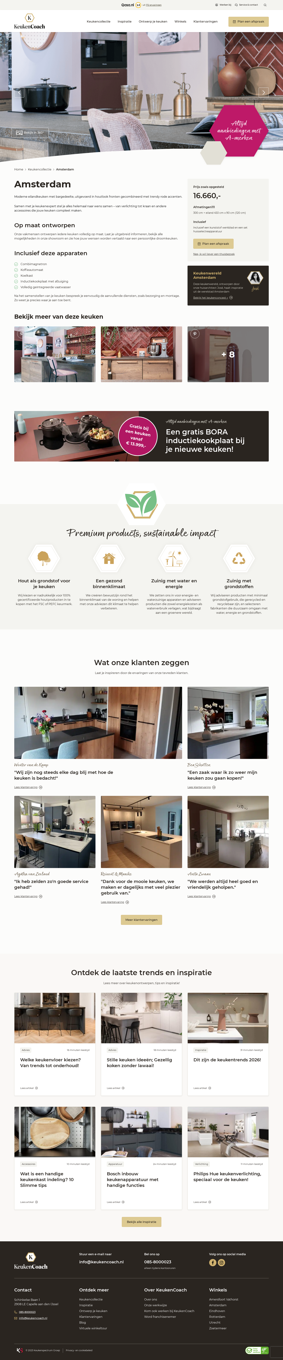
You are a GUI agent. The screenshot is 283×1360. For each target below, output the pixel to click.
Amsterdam (218, 1305)
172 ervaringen (154, 5)
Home (18, 169)
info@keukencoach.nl (101, 1262)
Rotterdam (217, 1317)
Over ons (150, 1299)
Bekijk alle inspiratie (141, 1222)
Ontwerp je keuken (153, 21)
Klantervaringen (205, 21)
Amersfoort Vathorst (223, 1299)
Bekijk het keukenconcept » (213, 297)
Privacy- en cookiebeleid (79, 1350)
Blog (82, 1322)
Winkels (180, 21)
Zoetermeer (218, 1328)
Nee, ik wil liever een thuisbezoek (214, 254)
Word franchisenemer (160, 1317)
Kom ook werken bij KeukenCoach (169, 1311)
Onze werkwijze (155, 1305)
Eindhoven (217, 1311)
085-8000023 (157, 1262)
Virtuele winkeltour (93, 1328)
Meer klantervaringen (141, 920)
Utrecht (215, 1322)
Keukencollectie (98, 21)
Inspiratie (125, 21)
